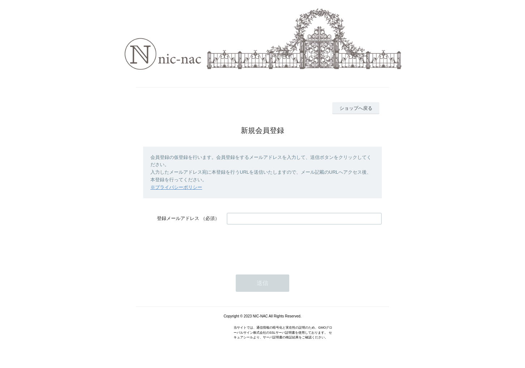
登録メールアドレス (178, 218)
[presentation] (282, 246)
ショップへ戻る (356, 108)
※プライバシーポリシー (176, 187)
